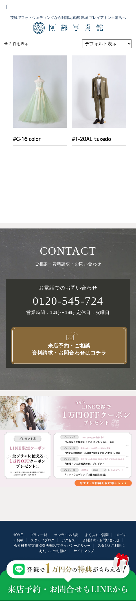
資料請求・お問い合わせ (101, 540)
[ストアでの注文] (107, 43)
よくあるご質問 (97, 535)
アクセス (68, 540)
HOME (18, 535)
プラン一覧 (38, 535)
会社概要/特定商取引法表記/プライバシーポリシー (52, 546)
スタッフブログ (42, 540)
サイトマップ (84, 551)
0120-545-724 (68, 301)
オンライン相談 (66, 535)
